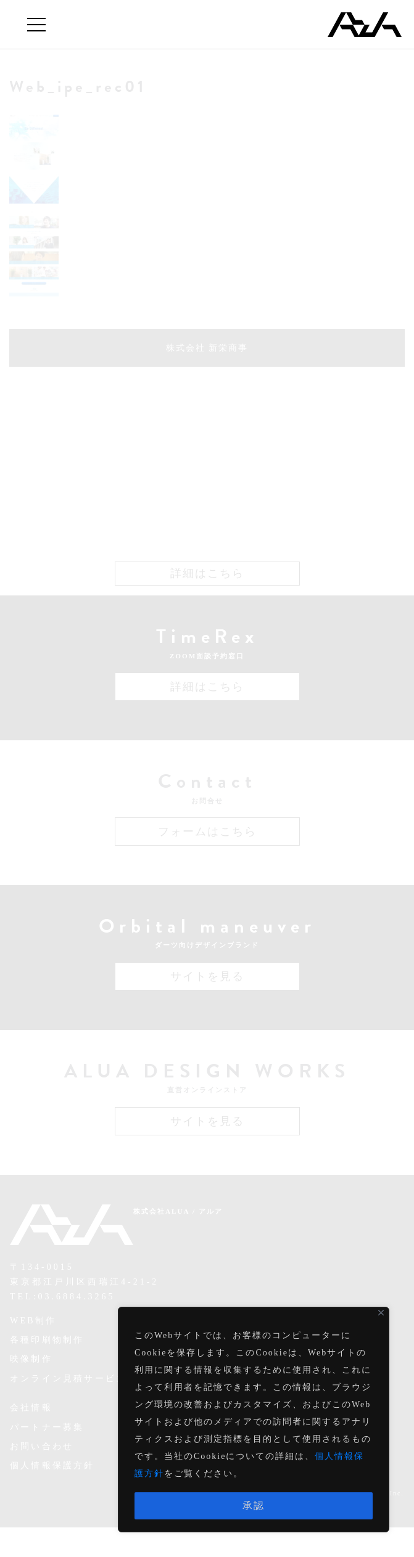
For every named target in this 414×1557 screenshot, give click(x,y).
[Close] (381, 1312)
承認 (253, 1505)
